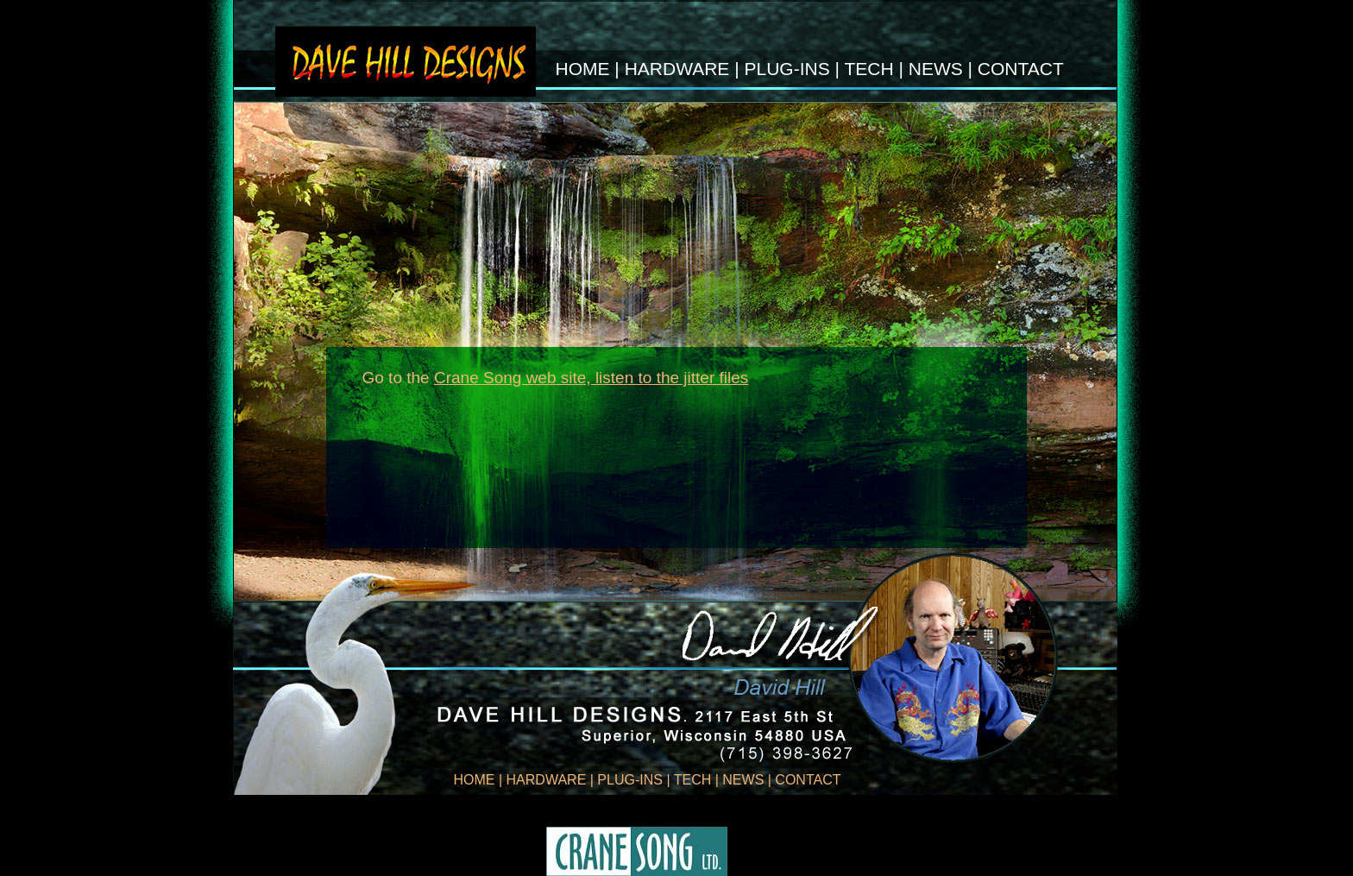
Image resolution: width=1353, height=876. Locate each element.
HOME (583, 69)
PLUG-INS (789, 69)
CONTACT (1021, 69)
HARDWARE (677, 69)
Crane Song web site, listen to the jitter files (591, 378)
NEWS (936, 69)
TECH (868, 69)
